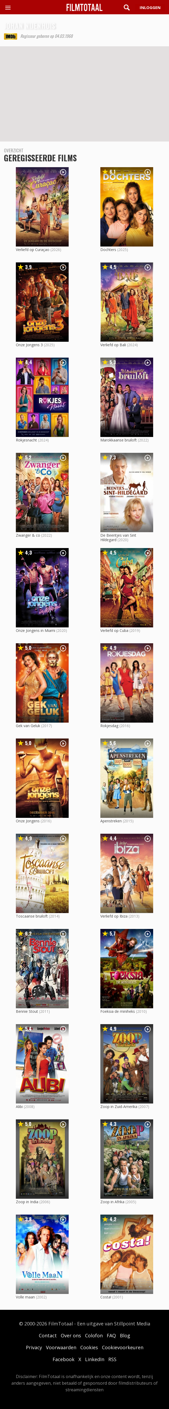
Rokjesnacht (26, 440)
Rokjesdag (109, 725)
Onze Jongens (28, 820)
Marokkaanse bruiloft (118, 440)
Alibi (19, 1106)
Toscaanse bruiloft (32, 916)
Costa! (105, 1296)
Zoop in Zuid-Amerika (118, 1106)
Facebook (63, 1359)
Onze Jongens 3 (29, 344)
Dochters (108, 249)
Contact (48, 1335)
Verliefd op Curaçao (32, 249)
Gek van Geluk (28, 725)
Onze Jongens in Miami (35, 630)
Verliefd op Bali (113, 344)
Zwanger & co (28, 535)
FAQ (111, 1335)
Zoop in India (27, 1201)
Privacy (34, 1347)
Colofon (94, 1335)
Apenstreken (111, 820)
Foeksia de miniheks (117, 1011)
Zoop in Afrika (112, 1201)
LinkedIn (94, 1359)
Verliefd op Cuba (114, 630)
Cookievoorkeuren (122, 1347)
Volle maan (25, 1296)
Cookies (89, 1347)
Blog (125, 1335)
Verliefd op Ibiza (114, 916)
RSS (112, 1359)
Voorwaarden (61, 1347)
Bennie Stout (27, 1011)
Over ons (71, 1335)
